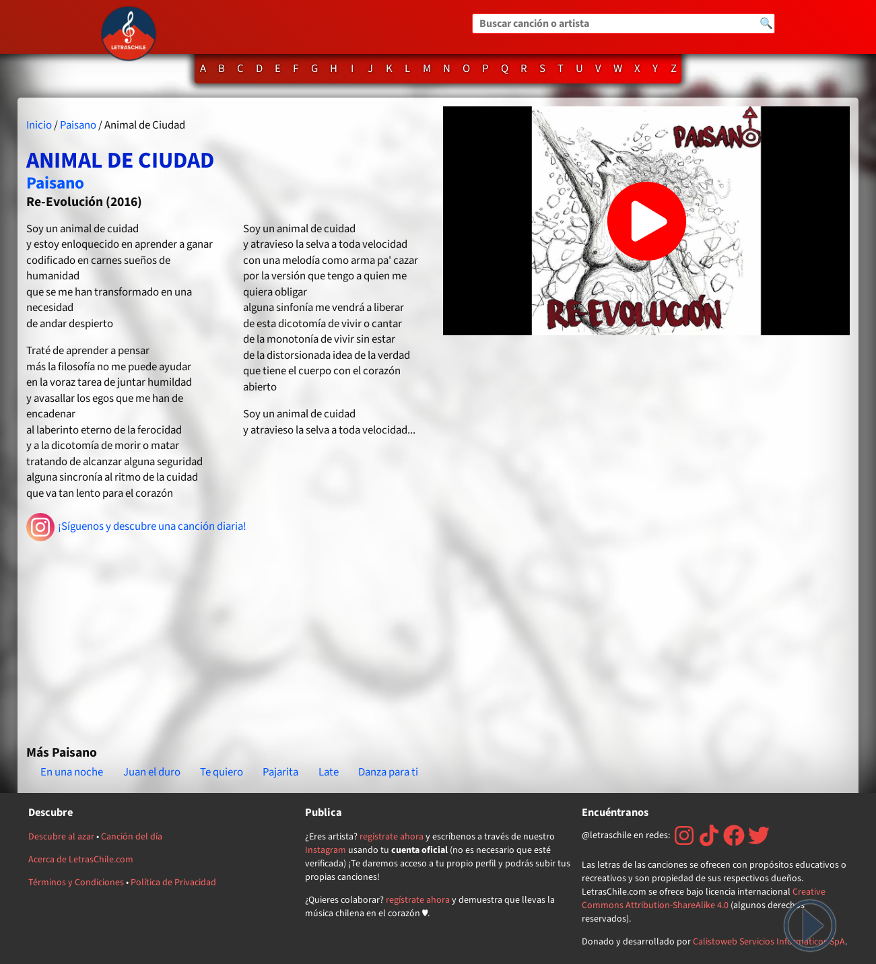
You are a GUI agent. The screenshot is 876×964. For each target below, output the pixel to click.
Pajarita (280, 772)
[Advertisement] (229, 637)
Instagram (325, 850)
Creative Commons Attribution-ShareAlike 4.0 (704, 898)
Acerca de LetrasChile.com (80, 859)
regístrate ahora (392, 837)
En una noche (71, 772)
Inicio (39, 125)
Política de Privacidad (173, 882)
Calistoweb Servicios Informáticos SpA (769, 942)
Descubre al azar (61, 837)
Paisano (78, 125)
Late (328, 772)
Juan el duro (151, 772)
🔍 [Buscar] (766, 23)
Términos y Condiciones (76, 882)
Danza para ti (388, 772)
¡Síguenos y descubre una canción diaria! (136, 527)
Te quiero (221, 772)
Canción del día (131, 837)
